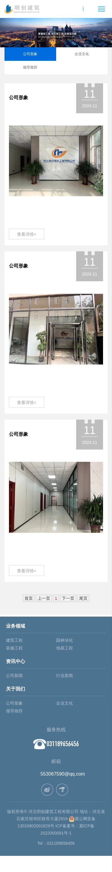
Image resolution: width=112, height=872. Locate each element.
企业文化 (82, 54)
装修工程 (14, 649)
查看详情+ (26, 234)
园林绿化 (64, 641)
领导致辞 (30, 67)
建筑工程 (14, 641)
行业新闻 (64, 676)
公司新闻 (14, 676)
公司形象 (30, 54)
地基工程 (64, 649)
